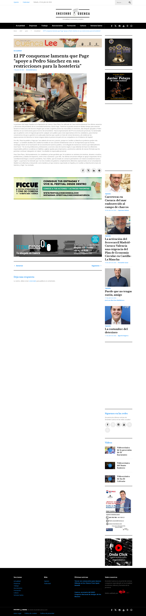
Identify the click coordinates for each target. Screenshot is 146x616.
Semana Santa (96, 26)
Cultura (83, 26)
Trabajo (44, 26)
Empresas (33, 26)
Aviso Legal (17, 613)
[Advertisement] (58, 216)
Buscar (129, 2)
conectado (32, 281)
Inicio (15, 31)
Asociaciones (57, 26)
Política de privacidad (47, 613)
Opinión (16, 2)
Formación (71, 26)
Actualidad (20, 26)
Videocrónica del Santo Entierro (123, 465)
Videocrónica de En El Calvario (123, 478)
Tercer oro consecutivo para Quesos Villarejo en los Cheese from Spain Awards (88, 583)
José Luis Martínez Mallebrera (114, 300)
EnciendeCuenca (31, 70)
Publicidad (26, 2)
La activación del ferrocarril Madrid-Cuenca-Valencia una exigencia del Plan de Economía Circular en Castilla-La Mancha (118, 249)
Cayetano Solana (123, 210)
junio (26, 31)
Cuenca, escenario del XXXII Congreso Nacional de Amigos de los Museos (88, 594)
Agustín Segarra (123, 336)
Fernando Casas (123, 262)
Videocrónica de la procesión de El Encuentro (124, 451)
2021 (21, 31)
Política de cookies (31, 613)
